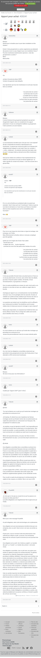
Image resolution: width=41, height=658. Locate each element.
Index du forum (6, 13)
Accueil (7, 622)
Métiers (20, 629)
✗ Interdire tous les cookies (21, 5)
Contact (18, 648)
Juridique (20, 625)
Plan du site (34, 622)
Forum (7, 624)
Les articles (8, 633)
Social (20, 627)
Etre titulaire (18, 13)
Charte (13, 648)
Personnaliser (21, 9)
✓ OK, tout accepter (30, 3)
